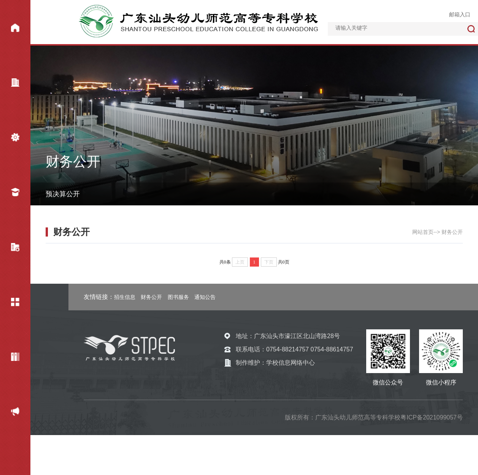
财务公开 (9, 413)
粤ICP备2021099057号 (431, 417)
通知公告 (205, 297)
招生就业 (9, 193)
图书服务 (178, 297)
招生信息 (124, 297)
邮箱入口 (459, 14)
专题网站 (9, 358)
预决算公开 (63, 194)
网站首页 (9, 29)
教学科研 (9, 248)
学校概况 (9, 84)
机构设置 (9, 139)
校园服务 (9, 303)
